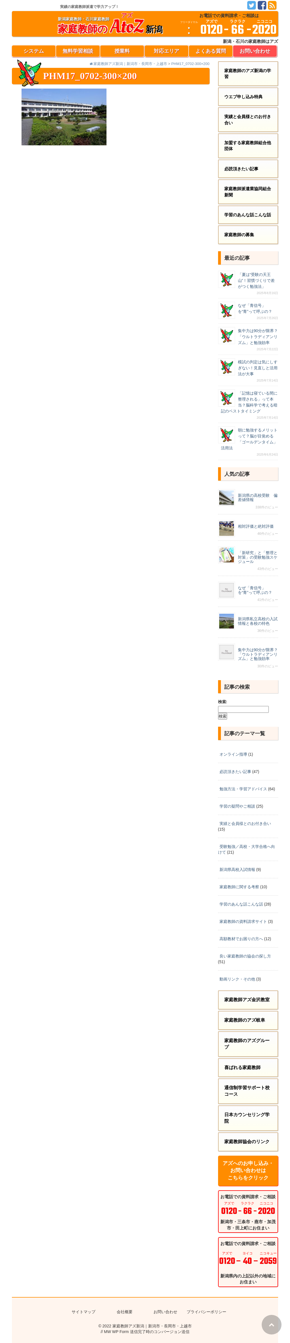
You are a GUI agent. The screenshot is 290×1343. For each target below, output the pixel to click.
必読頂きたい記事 (241, 168)
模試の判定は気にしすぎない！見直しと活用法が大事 (258, 368)
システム (34, 51)
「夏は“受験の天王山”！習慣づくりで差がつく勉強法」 (256, 280)
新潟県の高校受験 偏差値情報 (258, 497)
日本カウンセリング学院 (247, 1118)
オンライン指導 (233, 754)
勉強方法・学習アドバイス (243, 789)
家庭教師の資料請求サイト (243, 921)
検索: (222, 701)
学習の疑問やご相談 (237, 806)
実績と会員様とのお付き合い (247, 119)
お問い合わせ (255, 51)
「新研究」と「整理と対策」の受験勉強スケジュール (258, 557)
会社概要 (125, 1312)
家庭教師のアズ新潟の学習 (247, 73)
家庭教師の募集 (239, 234)
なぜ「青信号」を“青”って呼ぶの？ (255, 590)
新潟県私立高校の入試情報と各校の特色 (258, 621)
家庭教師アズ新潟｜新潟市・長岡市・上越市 (152, 1326)
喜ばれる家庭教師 (242, 1067)
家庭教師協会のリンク (247, 1141)
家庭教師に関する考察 (239, 887)
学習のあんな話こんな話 (247, 214)
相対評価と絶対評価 (256, 526)
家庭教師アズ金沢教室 (247, 999)
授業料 (122, 51)
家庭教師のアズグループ (247, 1043)
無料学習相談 (78, 51)
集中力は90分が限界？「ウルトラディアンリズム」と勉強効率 (258, 336)
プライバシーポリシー (206, 1312)
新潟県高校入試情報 (237, 869)
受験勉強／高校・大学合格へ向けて (246, 849)
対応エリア (166, 51)
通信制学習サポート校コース (247, 1091)
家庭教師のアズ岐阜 (244, 1020)
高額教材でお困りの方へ (241, 938)
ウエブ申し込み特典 (243, 96)
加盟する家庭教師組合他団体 (247, 145)
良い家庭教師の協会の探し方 (245, 956)
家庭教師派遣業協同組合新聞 (247, 191)
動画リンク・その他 (237, 979)
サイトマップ (83, 1312)
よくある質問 (210, 51)
